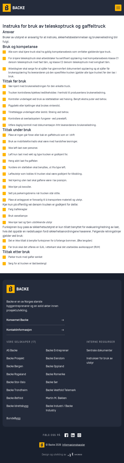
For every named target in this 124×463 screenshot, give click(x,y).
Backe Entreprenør (57, 350)
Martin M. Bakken (56, 398)
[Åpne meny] (118, 8)
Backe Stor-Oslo (15, 382)
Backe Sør (52, 382)
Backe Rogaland (16, 374)
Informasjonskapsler (73, 444)
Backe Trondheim (16, 390)
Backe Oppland (55, 366)
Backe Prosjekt (15, 358)
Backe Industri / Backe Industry (59, 408)
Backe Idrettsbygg (17, 406)
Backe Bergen (14, 366)
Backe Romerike (55, 374)
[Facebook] (66, 435)
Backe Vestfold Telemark (61, 390)
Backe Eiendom (55, 358)
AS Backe (11, 350)
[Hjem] (14, 8)
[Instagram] (79, 435)
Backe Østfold (14, 398)
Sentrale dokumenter (99, 350)
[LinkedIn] (73, 435)
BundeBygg (13, 418)
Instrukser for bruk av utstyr (100, 360)
